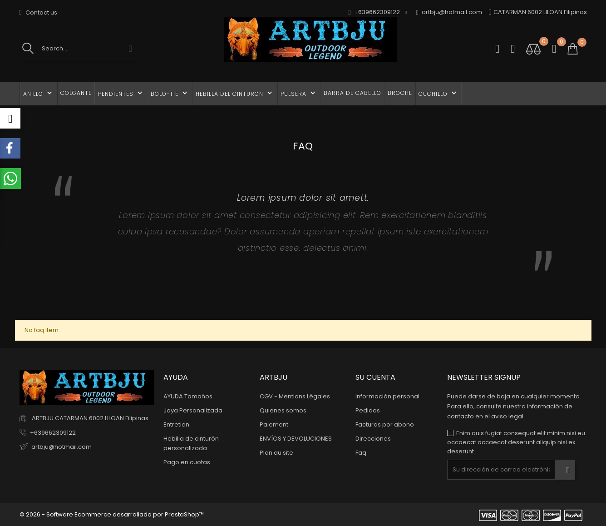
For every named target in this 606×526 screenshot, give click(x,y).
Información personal (387, 396)
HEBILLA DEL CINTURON (235, 93)
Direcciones (373, 438)
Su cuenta (375, 377)
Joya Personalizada (192, 410)
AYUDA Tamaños (187, 396)
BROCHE (400, 93)
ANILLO (38, 93)
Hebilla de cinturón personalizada (191, 443)
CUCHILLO (438, 93)
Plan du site (276, 452)
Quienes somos (283, 410)
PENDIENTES (121, 93)
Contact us (38, 12)
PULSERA (299, 93)
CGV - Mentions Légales (295, 396)
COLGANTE (76, 93)
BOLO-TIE (170, 93)
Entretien (176, 424)
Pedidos (367, 410)
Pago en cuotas (186, 462)
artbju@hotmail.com (449, 12)
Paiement (274, 424)
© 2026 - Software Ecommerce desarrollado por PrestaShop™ (112, 514)
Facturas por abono (384, 424)
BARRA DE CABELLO (352, 93)
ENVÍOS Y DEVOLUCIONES (296, 438)
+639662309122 (53, 432)
